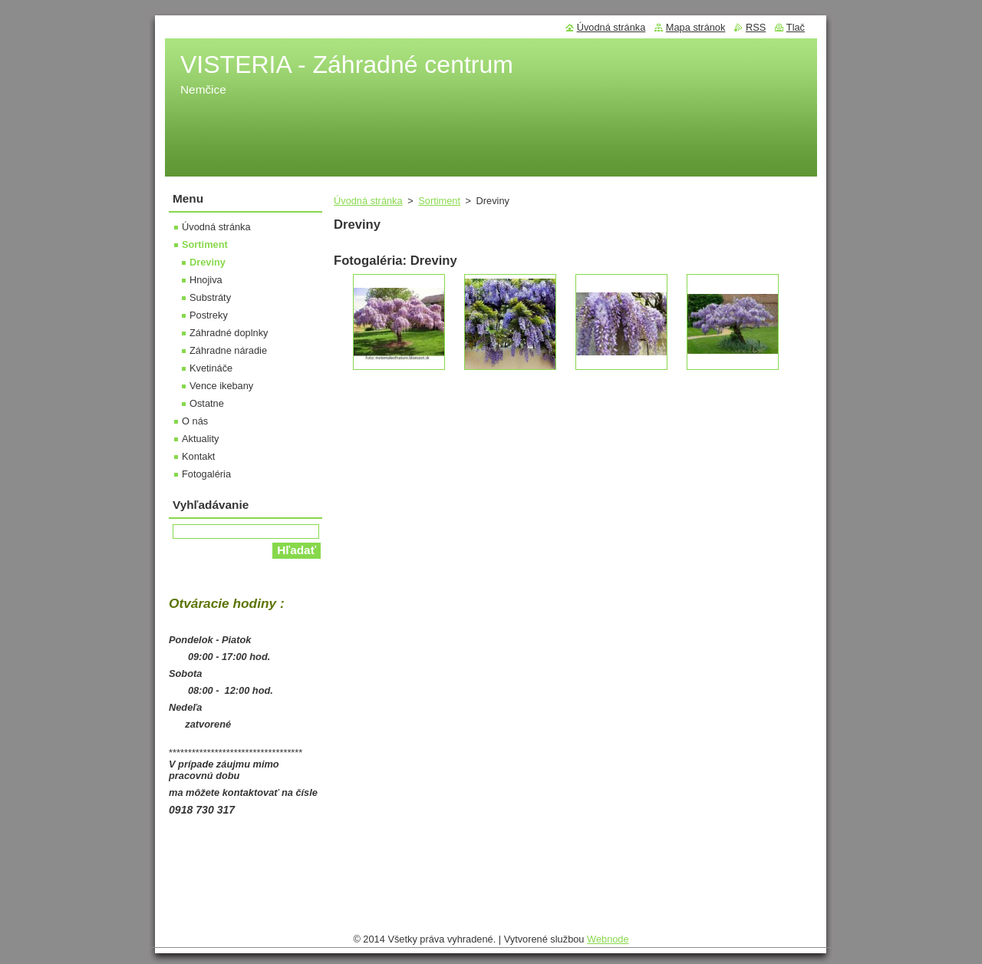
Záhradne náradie (228, 350)
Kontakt (198, 456)
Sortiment (439, 200)
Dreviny (207, 262)
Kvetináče (210, 368)
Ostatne (206, 403)
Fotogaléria (206, 474)
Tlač (795, 27)
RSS (756, 27)
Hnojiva (205, 280)
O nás (195, 421)
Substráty (210, 297)
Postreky (208, 315)
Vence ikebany (221, 385)
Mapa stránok (696, 27)
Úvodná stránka (368, 200)
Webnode (608, 939)
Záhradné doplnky (228, 332)
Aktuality (200, 438)
